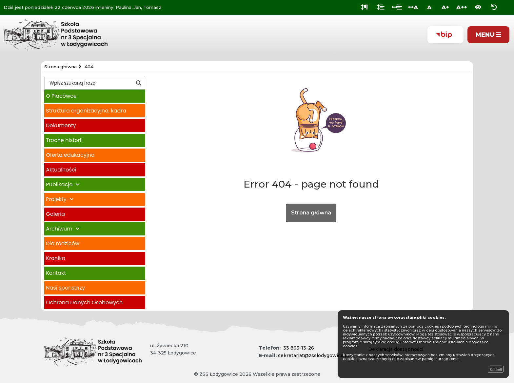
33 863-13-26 (298, 348)
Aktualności (61, 169)
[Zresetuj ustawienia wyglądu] (494, 7)
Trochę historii (64, 140)
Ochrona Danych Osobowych (84, 302)
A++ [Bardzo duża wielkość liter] (461, 7)
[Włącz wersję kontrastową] (478, 7)
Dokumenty (61, 125)
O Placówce (61, 96)
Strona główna (311, 213)
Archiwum (59, 228)
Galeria (55, 214)
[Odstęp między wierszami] (380, 7)
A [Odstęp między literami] (413, 7)
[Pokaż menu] (488, 35)
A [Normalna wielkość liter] (429, 7)
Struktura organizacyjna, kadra (86, 110)
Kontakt (56, 273)
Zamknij (496, 369)
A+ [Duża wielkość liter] (445, 7)
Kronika (55, 258)
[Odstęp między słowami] (397, 7)
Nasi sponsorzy (65, 288)
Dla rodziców (62, 243)
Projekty (56, 199)
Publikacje (59, 184)
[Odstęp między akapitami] (364, 7)
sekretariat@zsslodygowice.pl (313, 355)
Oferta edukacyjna (70, 155)
